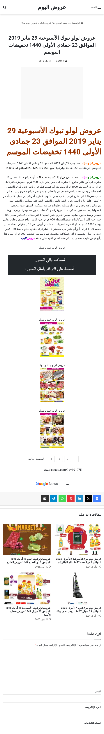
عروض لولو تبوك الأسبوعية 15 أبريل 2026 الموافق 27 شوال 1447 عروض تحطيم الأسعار (28, 611)
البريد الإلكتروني (93, 707)
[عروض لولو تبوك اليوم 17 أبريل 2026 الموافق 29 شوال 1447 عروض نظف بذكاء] (77, 588)
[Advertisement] (52, 93)
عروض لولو (45, 23)
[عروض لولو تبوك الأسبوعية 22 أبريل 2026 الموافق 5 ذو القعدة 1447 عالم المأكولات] (77, 539)
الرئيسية (77, 23)
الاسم (98, 691)
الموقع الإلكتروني (92, 722)
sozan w (60, 61)
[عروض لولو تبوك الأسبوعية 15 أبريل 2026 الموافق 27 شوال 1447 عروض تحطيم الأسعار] (27, 588)
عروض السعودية (61, 23)
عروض (31, 238)
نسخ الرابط (30, 470)
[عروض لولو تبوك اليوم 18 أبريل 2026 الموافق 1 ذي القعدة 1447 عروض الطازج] (27, 539)
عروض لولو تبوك (29, 23)
